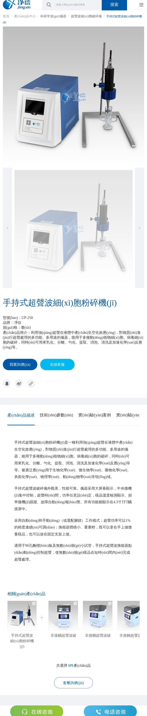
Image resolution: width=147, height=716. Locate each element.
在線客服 (57, 364)
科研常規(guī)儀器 (53, 16)
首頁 (6, 16)
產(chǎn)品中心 (25, 16)
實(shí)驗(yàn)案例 (94, 415)
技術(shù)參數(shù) (56, 415)
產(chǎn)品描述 (21, 415)
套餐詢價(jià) (73, 683)
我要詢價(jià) (20, 364)
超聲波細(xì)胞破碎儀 (86, 16)
